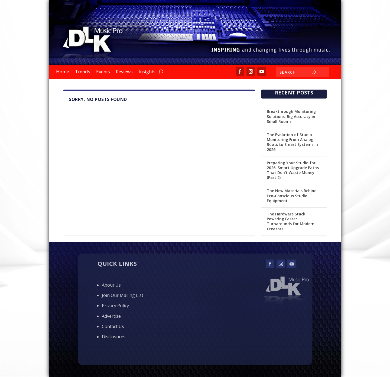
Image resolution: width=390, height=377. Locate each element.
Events (103, 72)
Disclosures (113, 337)
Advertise (111, 316)
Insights (147, 72)
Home (62, 72)
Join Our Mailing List (122, 295)
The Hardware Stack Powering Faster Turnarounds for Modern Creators (290, 221)
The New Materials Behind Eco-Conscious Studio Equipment (292, 195)
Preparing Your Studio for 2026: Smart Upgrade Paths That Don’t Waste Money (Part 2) (293, 170)
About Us (111, 285)
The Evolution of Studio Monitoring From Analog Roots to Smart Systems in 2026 (292, 142)
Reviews (124, 72)
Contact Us (113, 326)
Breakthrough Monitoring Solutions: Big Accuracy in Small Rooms (291, 116)
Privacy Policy (115, 306)
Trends (82, 72)
